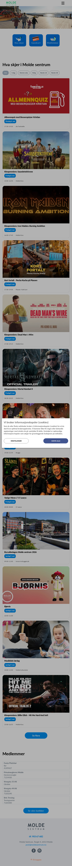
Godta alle (55, 441)
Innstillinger (16, 441)
